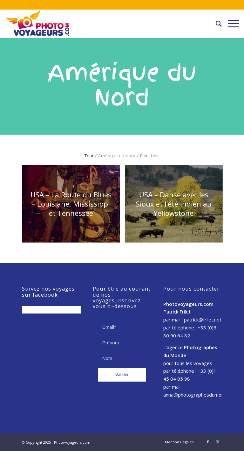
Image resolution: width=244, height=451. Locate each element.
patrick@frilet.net (202, 319)
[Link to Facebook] (208, 442)
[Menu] (230, 23)
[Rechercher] (215, 23)
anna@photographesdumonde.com (201, 394)
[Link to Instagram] (217, 442)
